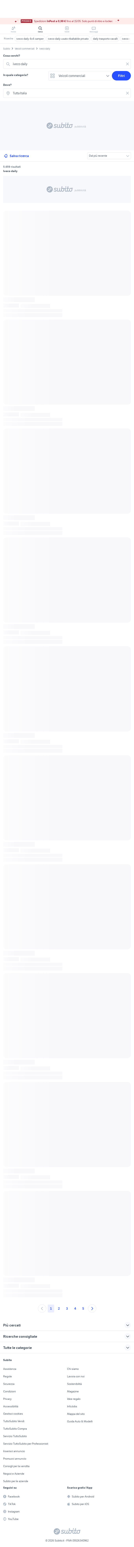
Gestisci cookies (13, 1413)
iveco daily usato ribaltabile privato (68, 38)
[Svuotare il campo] (127, 63)
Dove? (7, 85)
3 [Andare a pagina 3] (67, 1308)
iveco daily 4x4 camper (30, 38)
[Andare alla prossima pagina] (92, 1308)
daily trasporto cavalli (105, 38)
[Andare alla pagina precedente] (42, 1308)
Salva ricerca (16, 155)
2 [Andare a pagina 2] (59, 1308)
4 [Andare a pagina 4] (75, 1308)
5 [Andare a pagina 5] (83, 1308)
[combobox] (67, 63)
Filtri (121, 76)
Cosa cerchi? (11, 55)
